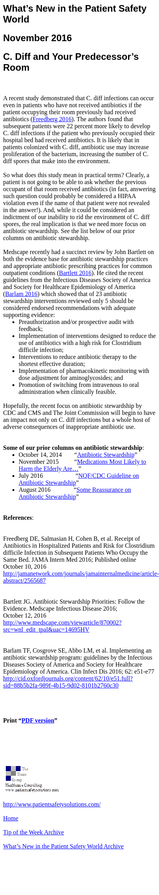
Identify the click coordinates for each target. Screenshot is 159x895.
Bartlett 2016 (75, 273)
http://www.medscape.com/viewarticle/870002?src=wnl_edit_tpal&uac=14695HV (62, 626)
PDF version (38, 720)
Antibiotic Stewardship (106, 454)
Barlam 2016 (21, 294)
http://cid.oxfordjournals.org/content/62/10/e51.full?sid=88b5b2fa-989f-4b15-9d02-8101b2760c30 (68, 682)
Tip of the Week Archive (33, 832)
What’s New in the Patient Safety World (63, 846)
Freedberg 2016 (52, 119)
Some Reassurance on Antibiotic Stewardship (75, 493)
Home (10, 818)
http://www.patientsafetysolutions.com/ (51, 804)
